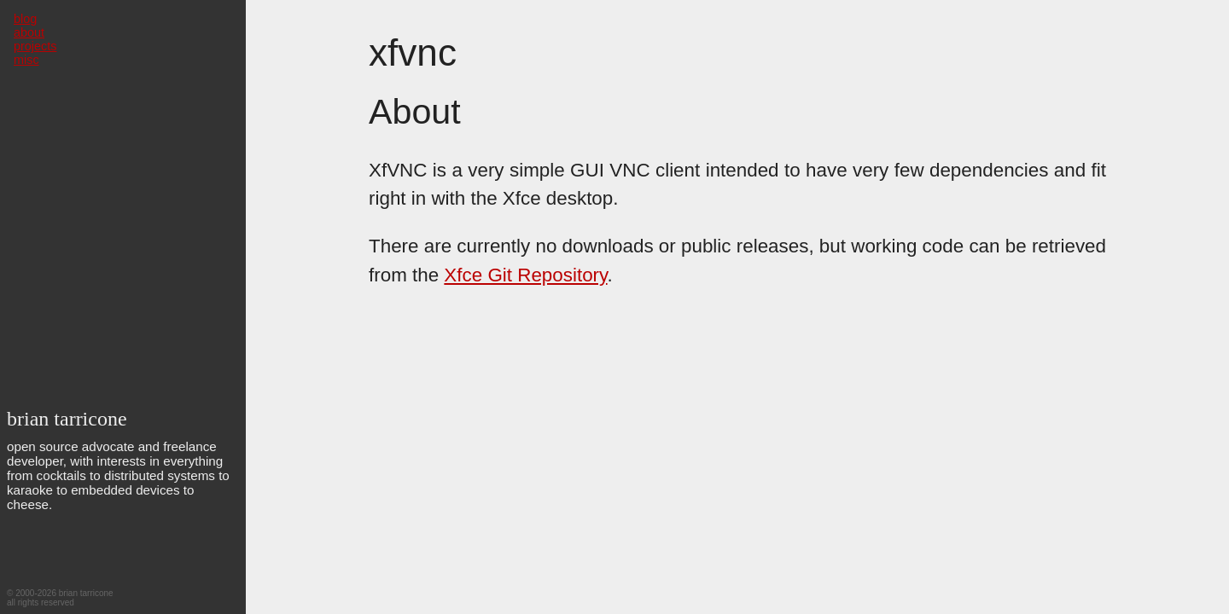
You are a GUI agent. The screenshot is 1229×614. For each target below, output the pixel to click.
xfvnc (413, 52)
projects (35, 46)
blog (25, 19)
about (29, 32)
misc (26, 60)
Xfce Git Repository (525, 275)
